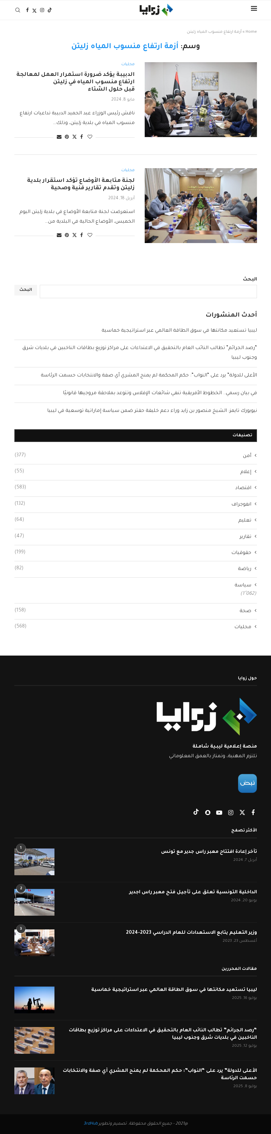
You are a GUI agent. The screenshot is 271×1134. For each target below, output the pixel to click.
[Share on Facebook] (81, 137)
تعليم (132, 520)
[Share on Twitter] (74, 137)
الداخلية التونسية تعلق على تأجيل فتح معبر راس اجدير (192, 892)
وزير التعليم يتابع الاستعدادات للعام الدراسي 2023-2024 (191, 933)
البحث (250, 279)
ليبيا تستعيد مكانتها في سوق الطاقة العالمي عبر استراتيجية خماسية (179, 331)
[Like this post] (90, 137)
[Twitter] (34, 10)
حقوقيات (132, 552)
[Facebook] (27, 10)
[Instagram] (42, 10)
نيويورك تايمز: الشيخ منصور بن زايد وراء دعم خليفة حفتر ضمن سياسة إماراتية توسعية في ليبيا (152, 411)
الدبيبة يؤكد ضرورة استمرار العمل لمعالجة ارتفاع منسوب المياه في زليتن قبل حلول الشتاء (75, 82)
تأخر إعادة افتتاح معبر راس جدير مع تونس (208, 852)
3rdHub (91, 1124)
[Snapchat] (207, 814)
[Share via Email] (59, 137)
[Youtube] (219, 814)
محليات (132, 627)
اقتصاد (132, 487)
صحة (132, 610)
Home (251, 32)
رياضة (132, 568)
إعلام (132, 471)
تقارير (132, 536)
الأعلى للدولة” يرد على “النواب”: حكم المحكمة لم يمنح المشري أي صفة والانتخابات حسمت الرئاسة (149, 375)
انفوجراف (132, 504)
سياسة (243, 585)
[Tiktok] (49, 10)
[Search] (17, 10)
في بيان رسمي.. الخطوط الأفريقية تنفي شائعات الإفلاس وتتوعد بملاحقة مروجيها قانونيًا (160, 393)
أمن (132, 455)
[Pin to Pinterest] (67, 137)
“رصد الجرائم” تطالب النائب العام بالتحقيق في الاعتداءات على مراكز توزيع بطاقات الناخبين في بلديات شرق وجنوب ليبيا (162, 1034)
